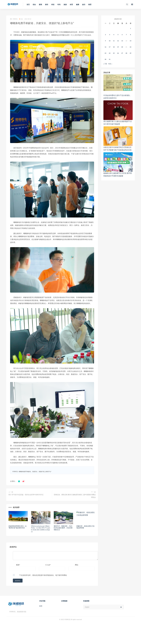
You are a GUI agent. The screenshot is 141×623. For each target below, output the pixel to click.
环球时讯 (14, 19)
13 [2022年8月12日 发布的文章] (122, 41)
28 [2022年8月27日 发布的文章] (126, 53)
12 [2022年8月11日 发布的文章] (118, 41)
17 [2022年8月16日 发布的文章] (109, 47)
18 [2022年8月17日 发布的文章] (114, 47)
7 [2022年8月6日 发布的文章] (126, 34)
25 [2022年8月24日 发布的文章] (114, 53)
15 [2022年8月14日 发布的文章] (130, 41)
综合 (21, 19)
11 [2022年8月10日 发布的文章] (114, 41)
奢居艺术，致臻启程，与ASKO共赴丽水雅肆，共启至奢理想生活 (63, 528)
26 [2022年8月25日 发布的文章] (118, 53)
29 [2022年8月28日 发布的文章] (130, 53)
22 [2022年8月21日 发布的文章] (130, 47)
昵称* (18, 565)
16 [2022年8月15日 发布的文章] (105, 47)
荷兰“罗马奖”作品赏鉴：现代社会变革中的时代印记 (25, 495)
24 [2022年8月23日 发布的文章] (109, 53)
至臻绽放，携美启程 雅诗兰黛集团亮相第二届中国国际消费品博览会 (75, 496)
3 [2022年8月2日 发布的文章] (109, 34)
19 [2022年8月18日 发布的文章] (118, 47)
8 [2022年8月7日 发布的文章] (130, 34)
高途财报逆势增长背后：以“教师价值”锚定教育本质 (17, 527)
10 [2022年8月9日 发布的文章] (109, 41)
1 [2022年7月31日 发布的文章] (130, 28)
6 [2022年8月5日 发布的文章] (122, 34)
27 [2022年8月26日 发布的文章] (122, 53)
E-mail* (48, 565)
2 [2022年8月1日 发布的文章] (105, 34)
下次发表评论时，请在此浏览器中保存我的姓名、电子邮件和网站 (43, 575)
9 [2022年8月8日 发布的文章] (105, 41)
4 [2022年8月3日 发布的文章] (113, 34)
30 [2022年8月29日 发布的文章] (105, 59)
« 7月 (105, 64)
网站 (76, 565)
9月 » (110, 64)
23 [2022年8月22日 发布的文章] (105, 53)
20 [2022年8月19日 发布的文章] (122, 47)
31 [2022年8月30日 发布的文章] (109, 59)
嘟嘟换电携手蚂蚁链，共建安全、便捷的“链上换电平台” (35, 471)
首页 (40, 606)
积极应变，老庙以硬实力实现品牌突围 (85, 527)
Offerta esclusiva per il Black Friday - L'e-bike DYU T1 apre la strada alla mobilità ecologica (40, 528)
